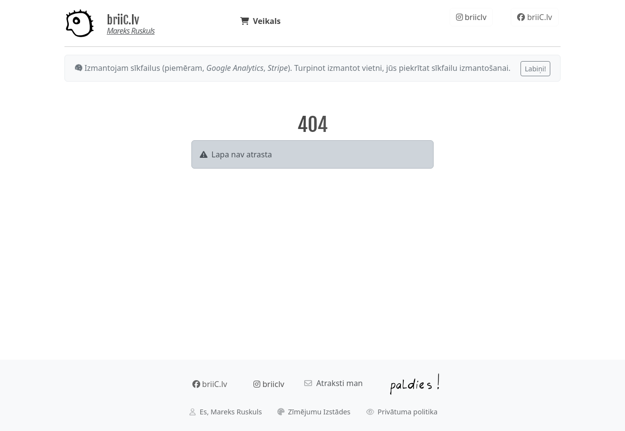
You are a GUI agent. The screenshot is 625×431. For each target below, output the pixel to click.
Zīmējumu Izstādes (314, 411)
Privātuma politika (402, 411)
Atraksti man (333, 383)
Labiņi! (535, 68)
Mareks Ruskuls (131, 30)
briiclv (471, 17)
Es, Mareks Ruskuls (225, 411)
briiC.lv (123, 20)
